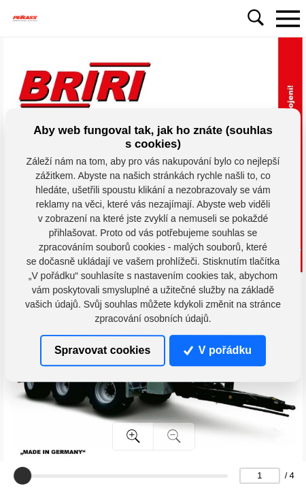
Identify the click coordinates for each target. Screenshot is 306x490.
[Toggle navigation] (287, 18)
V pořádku (218, 350)
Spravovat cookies (102, 350)
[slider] (22, 476)
